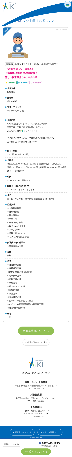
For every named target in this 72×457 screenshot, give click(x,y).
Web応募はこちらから (36, 330)
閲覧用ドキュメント (23, 432)
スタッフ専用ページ (51, 432)
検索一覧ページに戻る (37, 342)
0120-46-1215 (51, 443)
